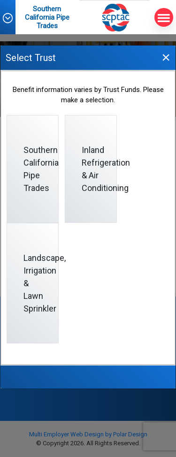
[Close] (165, 57)
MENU (162, 17)
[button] (12, 18)
